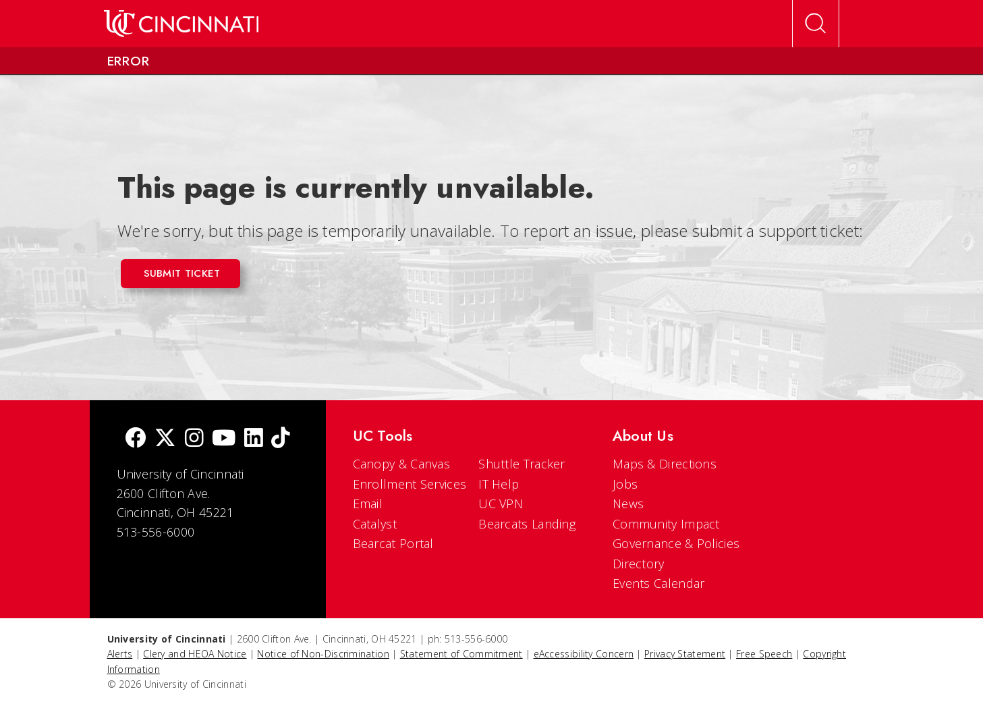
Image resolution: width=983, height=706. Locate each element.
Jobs (625, 484)
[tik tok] (280, 439)
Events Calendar (659, 583)
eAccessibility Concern (584, 653)
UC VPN (500, 503)
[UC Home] (181, 23)
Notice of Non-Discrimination (323, 653)
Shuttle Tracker (521, 464)
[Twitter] (165, 439)
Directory (639, 563)
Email (368, 503)
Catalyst (375, 524)
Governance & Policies (676, 543)
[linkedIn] (253, 439)
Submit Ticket (182, 273)
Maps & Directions (665, 464)
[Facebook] (135, 439)
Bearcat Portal (393, 543)
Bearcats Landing (526, 524)
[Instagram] (194, 439)
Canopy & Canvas (402, 464)
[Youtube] (223, 439)
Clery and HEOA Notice (194, 653)
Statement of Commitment (461, 653)
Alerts (120, 653)
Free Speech (764, 653)
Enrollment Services (410, 484)
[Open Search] (815, 23)
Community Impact (666, 524)
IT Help (498, 484)
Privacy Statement (684, 653)
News (628, 503)
